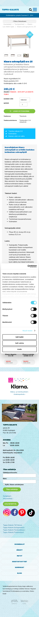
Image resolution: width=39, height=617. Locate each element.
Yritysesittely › (8, 499)
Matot (19, 555)
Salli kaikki (19, 337)
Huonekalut (7, 24)
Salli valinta (19, 343)
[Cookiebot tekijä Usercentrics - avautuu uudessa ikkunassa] (28, 266)
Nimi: (5, 479)
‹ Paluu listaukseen (19, 21)
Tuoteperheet (19, 24)
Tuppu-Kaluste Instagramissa (13, 527)
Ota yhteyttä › (11, 504)
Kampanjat (19, 567)
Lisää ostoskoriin (19, 111)
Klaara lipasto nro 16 (10, 355)
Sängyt (19, 550)
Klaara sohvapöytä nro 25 (26, 27)
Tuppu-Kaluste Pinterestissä (13, 532)
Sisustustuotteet (19, 561)
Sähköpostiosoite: (10, 473)
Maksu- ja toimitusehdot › (19, 392)
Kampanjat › (7, 496)
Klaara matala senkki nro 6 (28, 355)
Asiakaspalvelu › (19, 394)
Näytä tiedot (27, 331)
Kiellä (19, 349)
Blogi (19, 573)
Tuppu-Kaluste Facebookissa (13, 530)
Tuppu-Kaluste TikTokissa (12, 525)
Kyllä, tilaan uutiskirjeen (14, 485)
